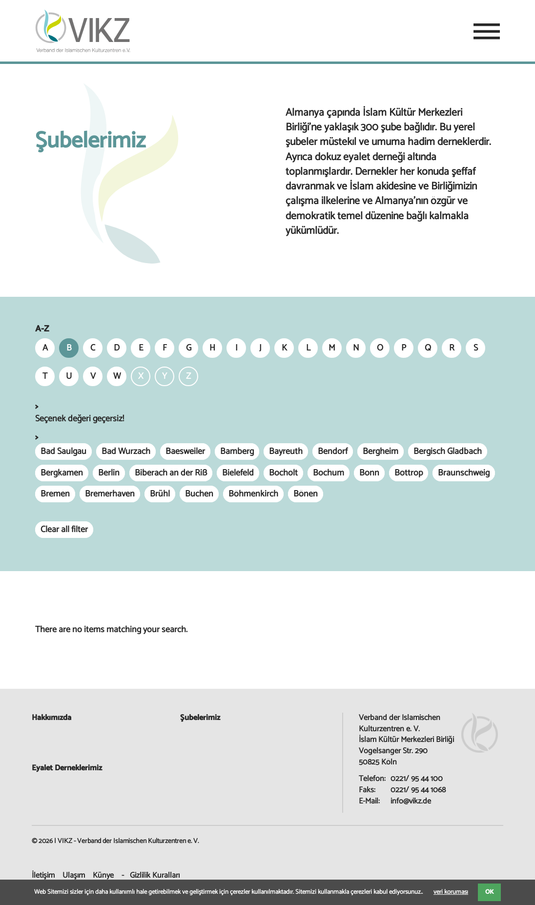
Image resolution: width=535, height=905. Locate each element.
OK (489, 892)
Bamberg (237, 451)
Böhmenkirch (253, 494)
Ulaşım (73, 875)
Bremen (55, 494)
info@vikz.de (411, 801)
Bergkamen (62, 473)
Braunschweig (464, 473)
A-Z (42, 329)
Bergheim (380, 451)
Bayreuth (286, 451)
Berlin (109, 473)
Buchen (199, 494)
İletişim (43, 875)
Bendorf (333, 451)
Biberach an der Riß (171, 473)
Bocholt (283, 473)
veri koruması (450, 892)
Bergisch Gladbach (447, 451)
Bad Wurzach (126, 451)
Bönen (305, 494)
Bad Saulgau (63, 451)
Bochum (328, 473)
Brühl (160, 494)
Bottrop (408, 473)
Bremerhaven (110, 494)
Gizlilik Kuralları (155, 875)
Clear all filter (64, 529)
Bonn (369, 473)
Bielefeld (238, 473)
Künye (103, 875)
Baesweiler (185, 451)
